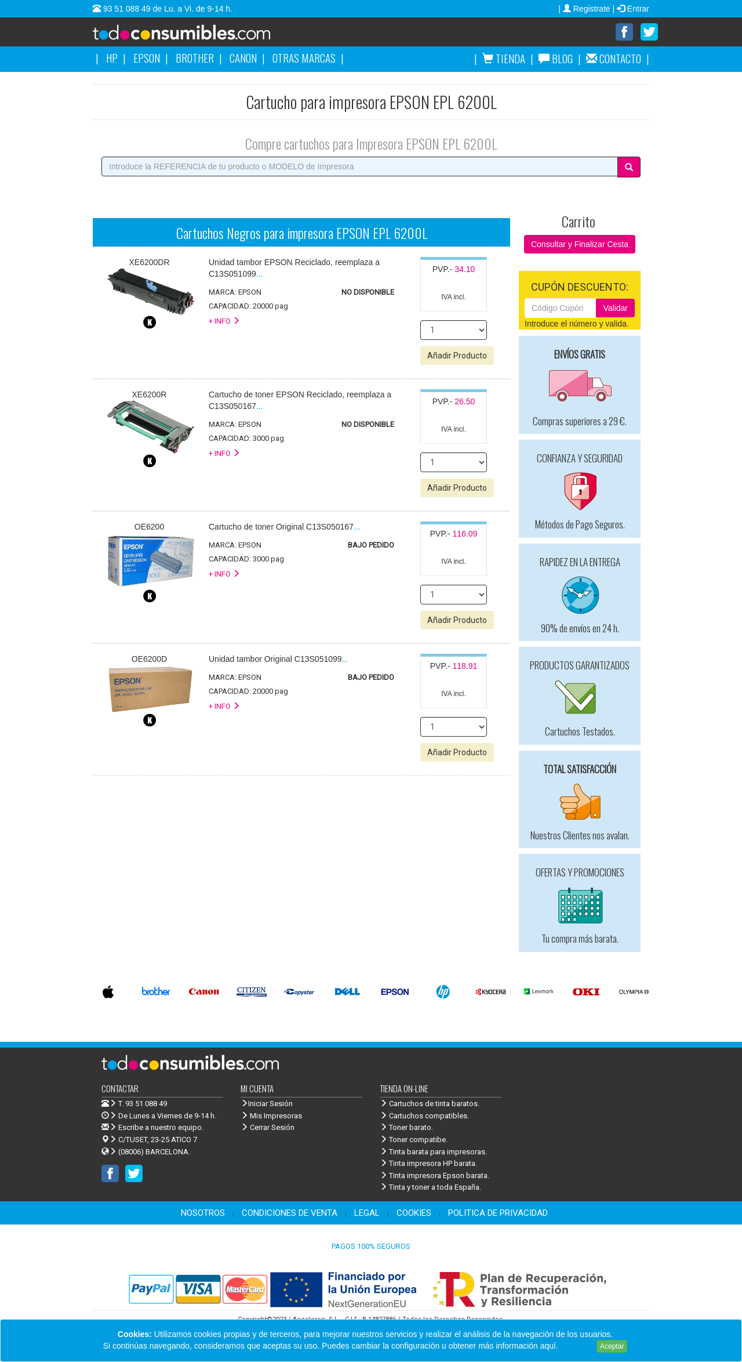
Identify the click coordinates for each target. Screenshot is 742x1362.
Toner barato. (406, 1128)
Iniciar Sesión (267, 1104)
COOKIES (414, 1213)
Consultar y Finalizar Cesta (579, 244)
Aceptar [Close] (612, 1346)
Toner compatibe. (414, 1140)
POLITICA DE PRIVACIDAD (498, 1213)
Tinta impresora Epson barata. (434, 1176)
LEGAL (367, 1213)
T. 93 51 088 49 (142, 1104)
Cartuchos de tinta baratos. (429, 1104)
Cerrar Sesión (267, 1128)
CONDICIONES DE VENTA (289, 1213)
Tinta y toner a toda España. (430, 1187)
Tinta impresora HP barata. (428, 1164)
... (285, 527)
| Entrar (630, 8)
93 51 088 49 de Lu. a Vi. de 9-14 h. (166, 8)
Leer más (577, 1345)
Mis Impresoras (271, 1116)
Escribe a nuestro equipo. (152, 1128)
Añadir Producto (457, 356)
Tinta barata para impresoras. (433, 1152)
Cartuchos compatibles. (424, 1116)
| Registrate (585, 8)
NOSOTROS (203, 1213)
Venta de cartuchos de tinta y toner (200, 36)
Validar (615, 308)
